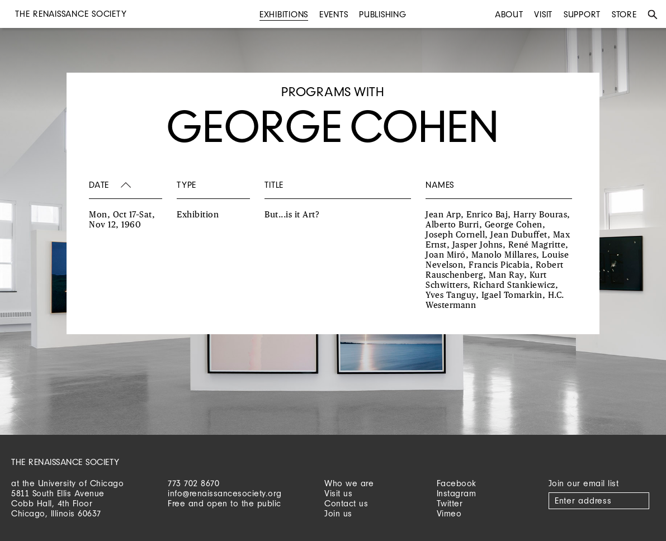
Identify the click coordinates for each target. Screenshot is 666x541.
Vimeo (449, 513)
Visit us (338, 493)
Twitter (450, 503)
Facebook (456, 483)
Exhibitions (283, 14)
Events (333, 14)
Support (582, 14)
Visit (543, 14)
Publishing (383, 14)
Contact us (346, 503)
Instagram (456, 493)
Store (624, 14)
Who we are (349, 483)
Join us (338, 513)
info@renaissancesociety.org (225, 493)
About (509, 14)
